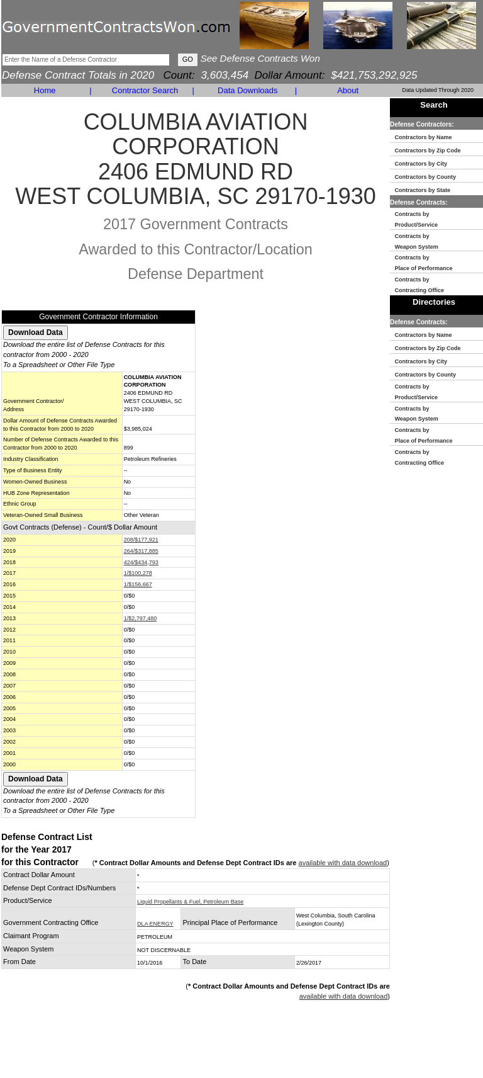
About (347, 90)
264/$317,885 (141, 551)
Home (45, 90)
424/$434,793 (141, 562)
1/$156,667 (138, 584)
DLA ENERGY (155, 924)
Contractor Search (145, 90)
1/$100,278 (138, 573)
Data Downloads (247, 90)
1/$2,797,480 (140, 618)
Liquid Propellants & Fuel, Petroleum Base (190, 902)
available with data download (343, 862)
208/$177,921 (141, 539)
